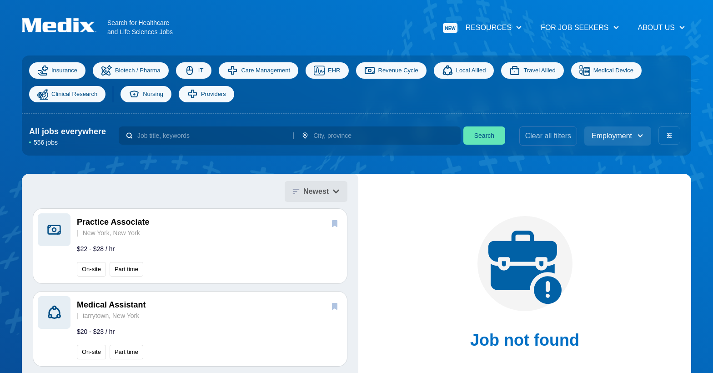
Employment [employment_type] (618, 136)
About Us (662, 27)
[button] (190, 246)
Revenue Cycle (391, 70)
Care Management (258, 70)
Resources (482, 28)
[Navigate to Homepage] (64, 25)
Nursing (146, 94)
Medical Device (606, 70)
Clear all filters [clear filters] (548, 136)
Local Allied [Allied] (464, 70)
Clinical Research (67, 94)
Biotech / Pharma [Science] (131, 70)
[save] (334, 223)
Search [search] (484, 135)
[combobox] (211, 135)
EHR (327, 70)
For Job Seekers (580, 27)
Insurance (57, 70)
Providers (206, 94)
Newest (316, 191)
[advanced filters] (669, 135)
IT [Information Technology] (194, 70)
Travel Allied (532, 70)
